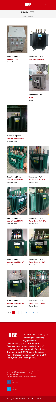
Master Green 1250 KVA (15, 139)
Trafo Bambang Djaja (36, 59)
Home (24, 16)
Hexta (31, 97)
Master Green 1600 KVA (15, 262)
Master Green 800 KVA (37, 180)
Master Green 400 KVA (15, 180)
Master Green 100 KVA (37, 262)
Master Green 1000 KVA (15, 303)
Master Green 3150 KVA (37, 221)
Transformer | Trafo (14, 56)
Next (33, 312)
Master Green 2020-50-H (37, 303)
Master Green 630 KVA (15, 221)
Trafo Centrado (12, 59)
